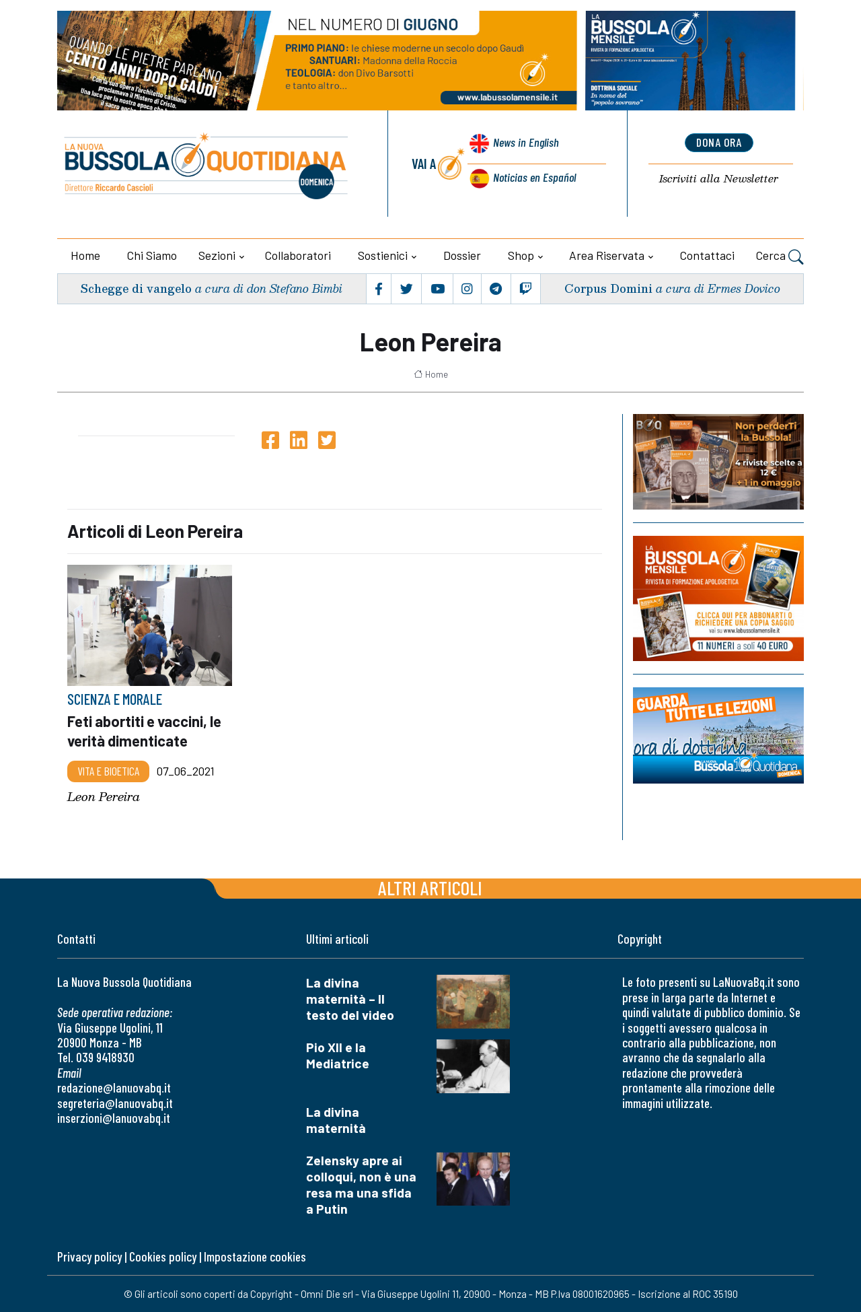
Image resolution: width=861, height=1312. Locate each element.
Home (85, 255)
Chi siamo (152, 255)
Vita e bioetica (108, 770)
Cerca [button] (780, 257)
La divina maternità (336, 1119)
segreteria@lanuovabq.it (115, 1102)
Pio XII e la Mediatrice (337, 1055)
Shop (521, 255)
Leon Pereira (103, 796)
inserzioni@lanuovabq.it (113, 1117)
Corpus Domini (607, 288)
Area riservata (606, 255)
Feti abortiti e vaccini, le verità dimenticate (147, 730)
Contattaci (707, 255)
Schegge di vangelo (139, 288)
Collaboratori (298, 255)
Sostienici (383, 255)
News (523, 146)
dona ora (719, 143)
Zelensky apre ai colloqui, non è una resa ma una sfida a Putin (361, 1184)
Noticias (533, 177)
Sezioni (216, 255)
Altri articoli (430, 887)
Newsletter (718, 179)
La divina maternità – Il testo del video (350, 999)
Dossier (462, 255)
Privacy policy (89, 1256)
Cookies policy (162, 1256)
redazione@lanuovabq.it (114, 1087)
